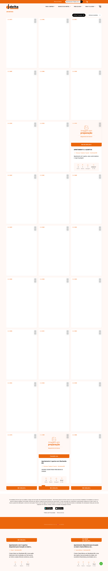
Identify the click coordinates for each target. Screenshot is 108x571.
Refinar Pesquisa (78, 15)
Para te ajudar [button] (89, 6)
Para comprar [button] (50, 6)
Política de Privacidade (49, 512)
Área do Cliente (57, 1)
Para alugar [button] (77, 6)
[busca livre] (81, 1)
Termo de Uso (60, 512)
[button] (87, 1)
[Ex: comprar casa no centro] (72, 1)
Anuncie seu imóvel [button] (64, 6)
